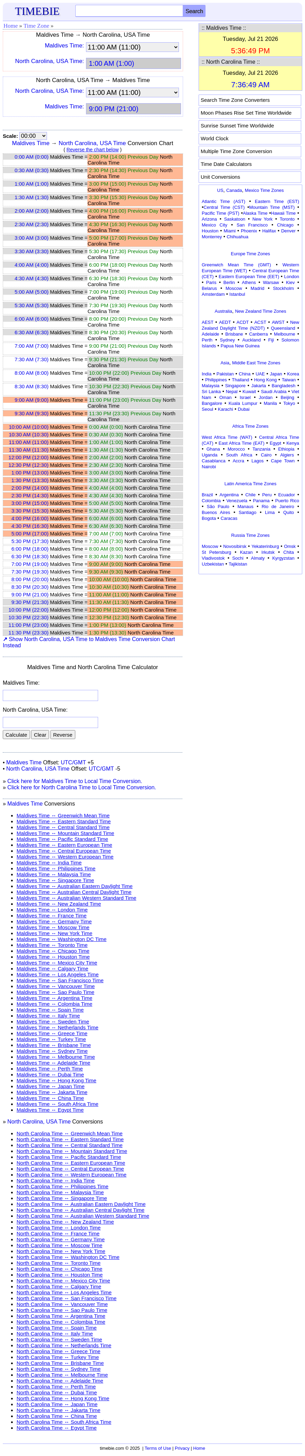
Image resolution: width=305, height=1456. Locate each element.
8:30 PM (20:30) (30, 587)
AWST (278, 322)
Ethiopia (286, 449)
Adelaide (210, 334)
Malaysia (210, 385)
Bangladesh (283, 385)
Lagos (257, 460)
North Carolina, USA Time (92, 143)
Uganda (210, 455)
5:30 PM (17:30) (30, 541)
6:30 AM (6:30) (31, 332)
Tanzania (261, 449)
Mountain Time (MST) (272, 207)
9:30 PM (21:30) (30, 602)
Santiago (247, 512)
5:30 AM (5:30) (31, 305)
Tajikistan (238, 564)
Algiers (287, 455)
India (206, 373)
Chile (250, 494)
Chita (288, 552)
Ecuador (286, 494)
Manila (270, 403)
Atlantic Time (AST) (223, 201)
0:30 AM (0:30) (31, 170)
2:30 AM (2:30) (31, 224)
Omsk (290, 546)
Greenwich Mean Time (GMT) (236, 264)
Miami (229, 230)
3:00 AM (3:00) (31, 238)
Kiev (290, 282)
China (244, 373)
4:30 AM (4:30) (31, 278)
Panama (261, 500)
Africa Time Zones (250, 426)
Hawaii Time (283, 213)
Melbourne (284, 334)
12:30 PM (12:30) (29, 465)
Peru (266, 494)
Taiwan (289, 379)
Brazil (207, 494)
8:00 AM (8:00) (31, 373)
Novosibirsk (234, 546)
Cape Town (283, 460)
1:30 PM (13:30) (30, 480)
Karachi (225, 409)
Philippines (216, 379)
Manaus (245, 506)
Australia (223, 311)
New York (262, 219)
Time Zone (36, 26)
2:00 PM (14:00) (30, 488)
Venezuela (236, 500)
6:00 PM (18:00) (30, 549)
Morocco (236, 449)
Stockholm (283, 288)
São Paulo (218, 506)
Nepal (232, 391)
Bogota (209, 518)
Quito (288, 512)
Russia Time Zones (250, 535)
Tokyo (289, 403)
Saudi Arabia (273, 391)
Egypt (275, 443)
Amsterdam (213, 294)
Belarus (209, 288)
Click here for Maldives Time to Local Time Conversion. (74, 781)
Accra (238, 460)
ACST (260, 322)
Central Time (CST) (224, 207)
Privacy (182, 1448)
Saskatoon (234, 219)
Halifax (269, 230)
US (220, 190)
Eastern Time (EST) (277, 201)
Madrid (258, 288)
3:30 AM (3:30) (31, 251)
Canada (234, 190)
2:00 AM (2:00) (31, 211)
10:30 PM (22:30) (29, 617)
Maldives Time (31, 143)
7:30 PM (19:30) (30, 572)
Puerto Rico (287, 500)
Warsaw (271, 282)
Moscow (234, 288)
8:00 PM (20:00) (30, 579)
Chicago (285, 225)
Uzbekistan (213, 564)
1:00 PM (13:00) (30, 473)
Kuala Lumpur (243, 403)
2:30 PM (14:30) (30, 495)
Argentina (229, 494)
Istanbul (237, 294)
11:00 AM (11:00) (28, 442)
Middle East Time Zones (256, 362)
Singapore (235, 385)
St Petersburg (216, 552)
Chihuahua (237, 236)
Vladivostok (213, 558)
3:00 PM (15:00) (30, 503)
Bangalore (212, 403)
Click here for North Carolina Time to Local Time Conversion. (81, 787)
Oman (225, 397)
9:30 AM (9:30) (31, 413)
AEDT (225, 322)
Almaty (258, 558)
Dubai (244, 409)
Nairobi (209, 466)
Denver (288, 230)
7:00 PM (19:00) (30, 564)
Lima (270, 512)
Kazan (246, 552)
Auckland (251, 340)
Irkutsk (268, 552)
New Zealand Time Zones (260, 311)
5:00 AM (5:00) (31, 292)
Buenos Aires (216, 512)
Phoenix (249, 230)
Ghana (213, 449)
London (291, 276)
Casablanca (214, 460)
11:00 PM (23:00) (29, 625)
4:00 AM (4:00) (31, 265)
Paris (211, 282)
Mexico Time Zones (264, 190)
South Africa (239, 455)
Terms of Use (158, 1448)
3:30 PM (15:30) (30, 511)
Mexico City (214, 225)
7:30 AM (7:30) (31, 359)
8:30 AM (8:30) (31, 386)
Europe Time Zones (250, 253)
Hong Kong (265, 379)
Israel (245, 397)
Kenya (292, 443)
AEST (207, 322)
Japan (276, 373)
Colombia (211, 500)
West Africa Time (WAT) (227, 437)
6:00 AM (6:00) (31, 319)
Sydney (227, 340)
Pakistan (225, 373)
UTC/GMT (73, 762)
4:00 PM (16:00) (30, 518)
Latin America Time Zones (250, 483)
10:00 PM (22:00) (29, 610)
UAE (260, 373)
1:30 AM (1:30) (31, 197)
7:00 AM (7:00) (31, 346)
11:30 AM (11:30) (28, 450)
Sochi (238, 558)
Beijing (287, 397)
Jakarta (258, 385)
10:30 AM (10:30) (28, 434)
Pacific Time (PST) (220, 213)
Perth (207, 340)
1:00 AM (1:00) (31, 184)
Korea (293, 373)
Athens (249, 282)
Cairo (266, 455)
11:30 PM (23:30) (29, 633)
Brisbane (234, 334)
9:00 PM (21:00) (30, 594)
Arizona (209, 219)
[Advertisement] (250, 619)
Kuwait (249, 391)
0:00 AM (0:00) (31, 157)
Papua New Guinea (240, 345)
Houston (210, 230)
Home (10, 26)
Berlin (229, 282)
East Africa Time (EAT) (242, 443)
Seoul (207, 409)
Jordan (266, 397)
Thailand (240, 379)
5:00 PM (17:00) (30, 533)
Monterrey (212, 236)
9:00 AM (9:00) (31, 400)
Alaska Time (255, 213)
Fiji (271, 340)
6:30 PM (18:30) (30, 556)
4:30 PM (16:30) (30, 526)
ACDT (243, 322)
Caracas (229, 518)
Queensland (283, 328)
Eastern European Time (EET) (249, 276)
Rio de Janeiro (277, 506)
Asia (224, 362)
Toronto (287, 219)
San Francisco (252, 225)
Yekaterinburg (265, 546)
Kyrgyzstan (283, 558)
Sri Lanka (211, 391)
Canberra (258, 334)
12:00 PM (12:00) (29, 457)
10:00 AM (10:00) (28, 427)
